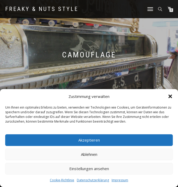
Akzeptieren (89, 140)
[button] (170, 96)
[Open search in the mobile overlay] (160, 8)
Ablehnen (89, 154)
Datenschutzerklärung (93, 180)
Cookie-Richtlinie (62, 180)
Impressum (120, 180)
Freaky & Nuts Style (41, 9)
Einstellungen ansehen (89, 168)
